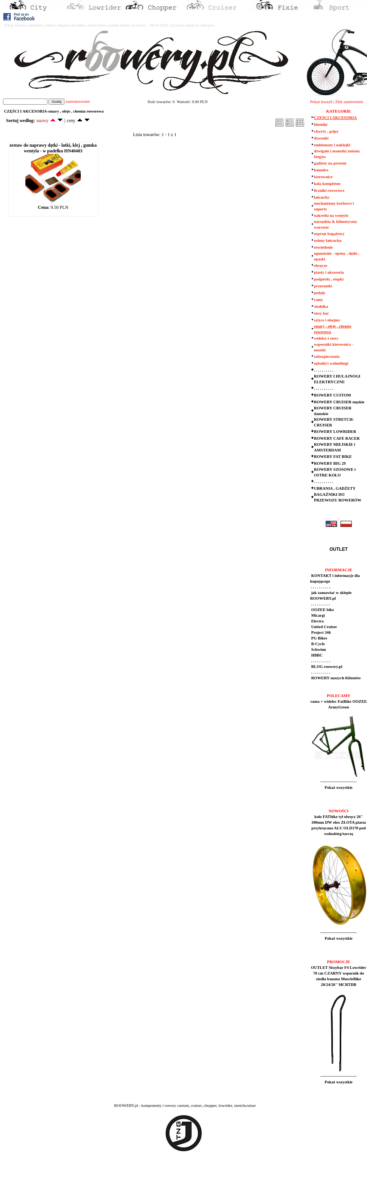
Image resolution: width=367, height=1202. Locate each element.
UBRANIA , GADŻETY (335, 488)
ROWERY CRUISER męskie (339, 402)
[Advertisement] (141, 1183)
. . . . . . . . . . (323, 370)
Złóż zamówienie (349, 102)
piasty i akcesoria (329, 272)
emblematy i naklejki (332, 145)
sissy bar (321, 313)
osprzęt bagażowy (329, 234)
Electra (317, 621)
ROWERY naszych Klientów (335, 678)
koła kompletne (327, 184)
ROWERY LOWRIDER (335, 431)
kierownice (323, 177)
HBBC (316, 655)
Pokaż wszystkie (339, 787)
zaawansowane (78, 101)
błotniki (321, 124)
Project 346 (320, 632)
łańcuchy (321, 197)
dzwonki (321, 138)
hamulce (321, 170)
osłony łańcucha (328, 240)
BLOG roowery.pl (326, 666)
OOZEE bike (322, 610)
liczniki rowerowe (329, 190)
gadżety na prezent (330, 163)
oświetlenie (323, 247)
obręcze (320, 265)
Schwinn (318, 649)
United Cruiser (323, 627)
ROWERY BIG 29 (330, 463)
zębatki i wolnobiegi (331, 363)
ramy (318, 300)
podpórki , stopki (328, 279)
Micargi (317, 615)
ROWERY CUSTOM (332, 395)
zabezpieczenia (326, 356)
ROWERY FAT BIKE (333, 456)
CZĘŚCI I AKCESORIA (335, 118)
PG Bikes (318, 638)
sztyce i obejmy (327, 320)
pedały (319, 293)
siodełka (321, 306)
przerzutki (323, 286)
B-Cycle (317, 644)
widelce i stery (326, 338)
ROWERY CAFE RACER (337, 438)
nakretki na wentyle (331, 215)
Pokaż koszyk (321, 102)
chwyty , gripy (326, 131)
